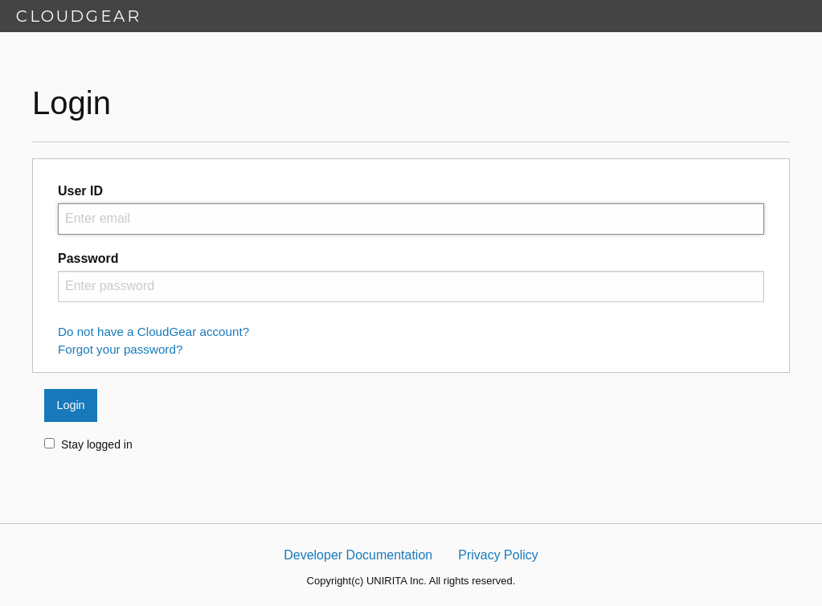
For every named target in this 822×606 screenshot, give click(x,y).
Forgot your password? (120, 349)
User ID (80, 191)
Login (70, 405)
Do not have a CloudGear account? (153, 331)
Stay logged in (88, 444)
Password (88, 258)
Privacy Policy (498, 555)
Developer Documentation (358, 555)
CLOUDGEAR (78, 16)
